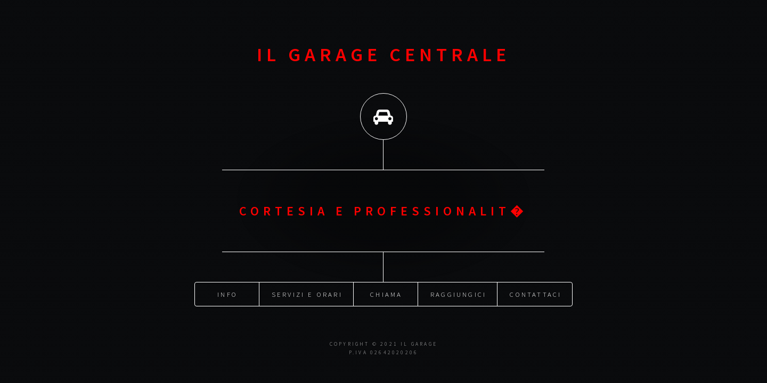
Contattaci (535, 293)
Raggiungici (458, 293)
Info (227, 293)
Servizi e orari (307, 293)
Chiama (386, 293)
